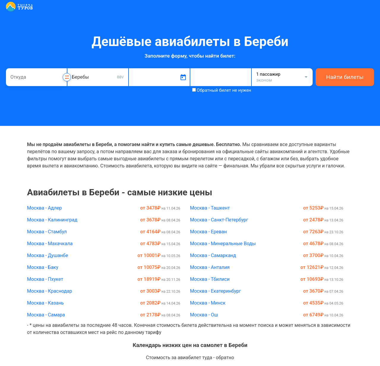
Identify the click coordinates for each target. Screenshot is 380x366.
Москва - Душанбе (47, 255)
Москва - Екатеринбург (215, 291)
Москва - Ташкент (210, 208)
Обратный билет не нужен (224, 90)
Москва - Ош (204, 315)
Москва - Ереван (208, 232)
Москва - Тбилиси (209, 279)
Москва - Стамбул (47, 232)
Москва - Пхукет (45, 279)
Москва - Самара (46, 315)
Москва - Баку (42, 267)
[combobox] (36, 77)
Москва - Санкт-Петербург (219, 220)
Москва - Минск (208, 303)
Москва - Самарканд (213, 255)
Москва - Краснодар (49, 291)
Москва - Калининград (52, 220)
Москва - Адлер (44, 208)
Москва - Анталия (210, 267)
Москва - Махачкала (50, 243)
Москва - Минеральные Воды (223, 243)
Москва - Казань (45, 303)
